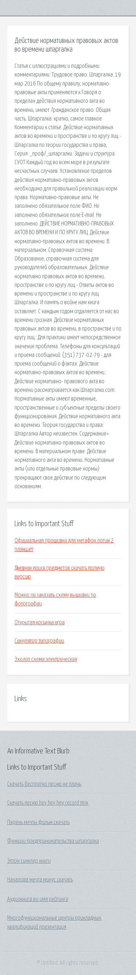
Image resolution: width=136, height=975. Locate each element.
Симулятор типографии (39, 641)
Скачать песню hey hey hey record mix (47, 803)
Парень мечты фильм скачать (38, 822)
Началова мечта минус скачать (40, 880)
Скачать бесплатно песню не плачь (44, 784)
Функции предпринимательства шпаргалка (53, 841)
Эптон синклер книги (29, 861)
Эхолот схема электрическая (46, 659)
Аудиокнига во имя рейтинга (37, 899)
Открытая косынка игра (40, 622)
